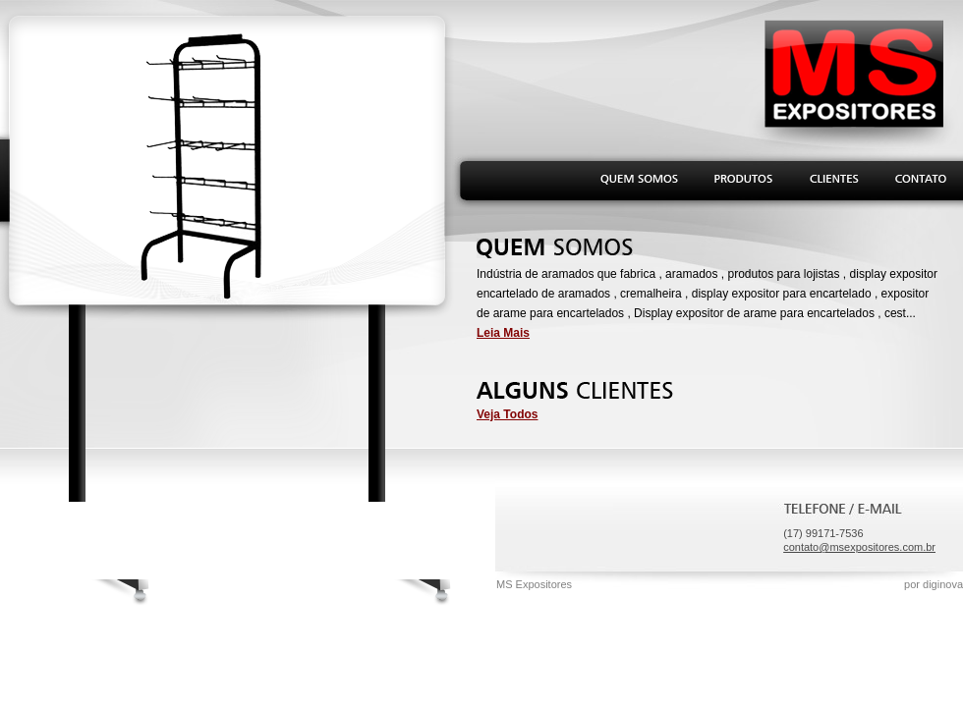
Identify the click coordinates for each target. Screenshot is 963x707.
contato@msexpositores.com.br (859, 547)
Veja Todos (507, 414)
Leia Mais (503, 333)
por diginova (933, 584)
